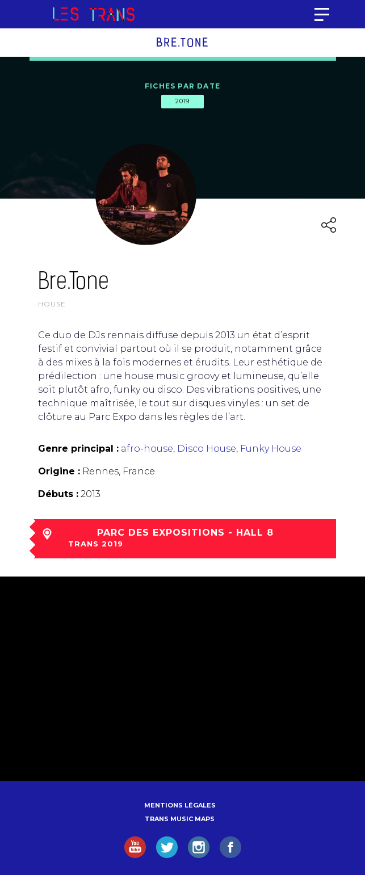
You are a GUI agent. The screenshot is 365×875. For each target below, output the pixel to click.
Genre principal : (78, 448)
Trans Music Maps (180, 819)
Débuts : (58, 494)
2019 (182, 101)
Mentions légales (180, 805)
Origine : (59, 471)
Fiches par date (182, 86)
